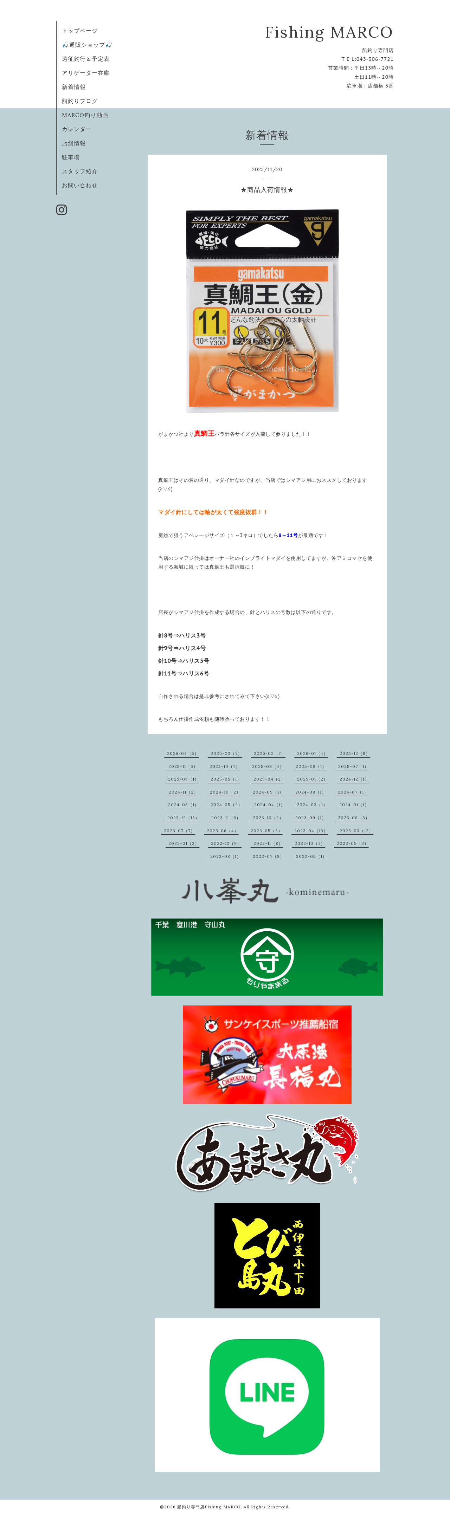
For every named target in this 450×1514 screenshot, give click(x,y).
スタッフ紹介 (80, 171)
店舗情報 (74, 143)
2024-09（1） (268, 792)
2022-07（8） (268, 856)
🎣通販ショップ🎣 (87, 44)
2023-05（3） (267, 830)
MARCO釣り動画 (85, 114)
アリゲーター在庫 (86, 72)
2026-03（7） (226, 753)
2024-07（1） (353, 792)
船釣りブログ (80, 100)
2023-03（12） (356, 830)
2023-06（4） (223, 830)
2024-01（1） (354, 804)
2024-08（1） (310, 792)
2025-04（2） (269, 779)
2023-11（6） (226, 817)
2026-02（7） (269, 753)
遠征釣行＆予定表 (86, 58)
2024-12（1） (354, 779)
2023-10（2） (268, 817)
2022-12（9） (226, 843)
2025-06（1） (183, 779)
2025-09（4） (268, 766)
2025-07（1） (353, 766)
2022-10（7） (310, 843)
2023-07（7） (179, 830)
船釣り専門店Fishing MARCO (209, 1506)
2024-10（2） (225, 792)
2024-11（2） (183, 792)
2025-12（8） (355, 753)
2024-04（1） (269, 804)
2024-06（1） (183, 804)
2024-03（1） (312, 804)
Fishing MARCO (329, 32)
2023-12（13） (183, 817)
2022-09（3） (353, 843)
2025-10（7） (225, 766)
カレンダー (77, 128)
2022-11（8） (268, 843)
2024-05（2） (227, 804)
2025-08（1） (311, 766)
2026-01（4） (312, 753)
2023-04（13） (311, 830)
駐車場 (71, 157)
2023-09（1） (310, 817)
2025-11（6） (183, 766)
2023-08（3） (354, 817)
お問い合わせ (80, 185)
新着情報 (74, 86)
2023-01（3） (183, 843)
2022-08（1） (225, 856)
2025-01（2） (312, 779)
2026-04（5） (183, 753)
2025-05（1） (226, 779)
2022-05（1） (311, 856)
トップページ (80, 30)
